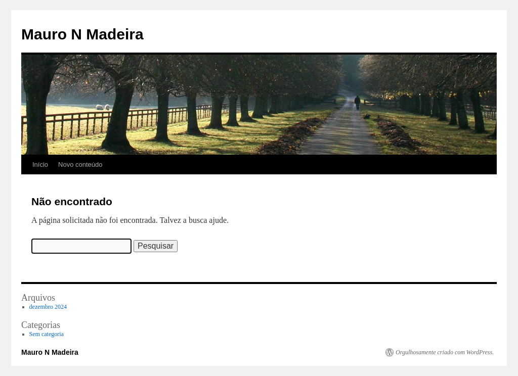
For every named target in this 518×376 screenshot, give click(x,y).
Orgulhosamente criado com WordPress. (445, 352)
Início (40, 164)
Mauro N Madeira (82, 34)
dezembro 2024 (48, 306)
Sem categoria (46, 334)
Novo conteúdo (80, 164)
